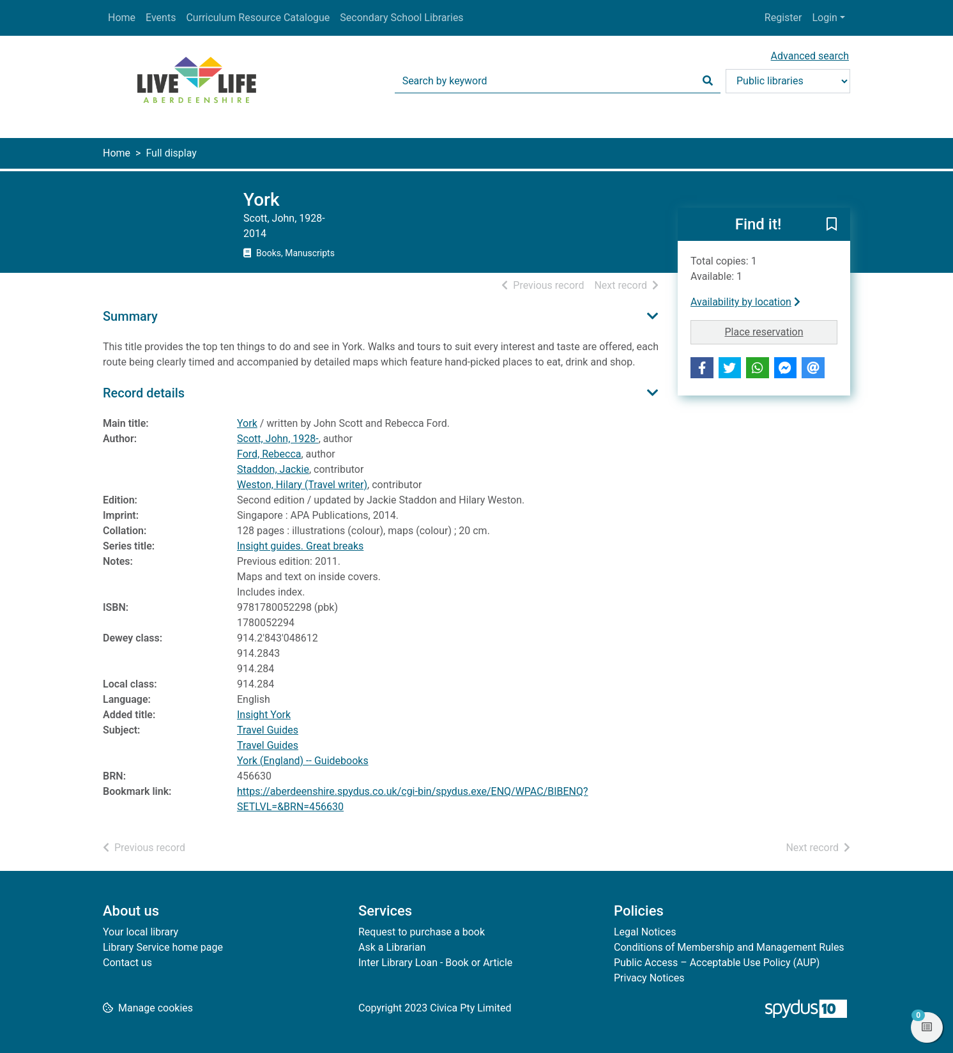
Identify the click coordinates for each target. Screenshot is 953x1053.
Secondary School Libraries (401, 18)
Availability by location (745, 302)
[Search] (707, 81)
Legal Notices (645, 932)
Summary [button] (130, 316)
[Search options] (788, 81)
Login (824, 18)
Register (783, 18)
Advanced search (810, 56)
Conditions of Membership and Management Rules (729, 947)
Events (161, 18)
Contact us (127, 963)
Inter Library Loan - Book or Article (435, 963)
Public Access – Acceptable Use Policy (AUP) (717, 963)
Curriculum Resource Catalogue (258, 18)
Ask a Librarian (392, 947)
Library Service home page (163, 947)
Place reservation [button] (781, 331)
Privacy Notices (649, 978)
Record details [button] (144, 393)
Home (121, 18)
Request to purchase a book (421, 932)
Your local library (140, 932)
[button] (831, 225)
